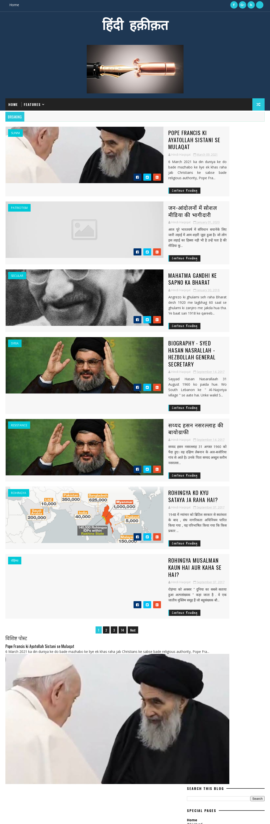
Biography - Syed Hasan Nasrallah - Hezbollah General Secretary (124, 319)
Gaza (222, 489)
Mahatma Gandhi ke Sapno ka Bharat (125, 254)
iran (210, 558)
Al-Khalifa (211, 446)
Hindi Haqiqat (204, 214)
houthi (195, 558)
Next (109, 564)
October (193, 329)
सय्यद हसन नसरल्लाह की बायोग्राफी (118, 378)
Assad (194, 463)
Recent (206, 253)
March (192, 282)
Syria (15, 316)
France (194, 489)
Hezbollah (197, 498)
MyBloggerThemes (55, 815)
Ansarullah (199, 455)
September (195, 300)
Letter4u (216, 541)
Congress (197, 472)
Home (14, 4)
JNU (223, 523)
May (190, 311)
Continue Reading (95, 175)
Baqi (237, 463)
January (193, 288)
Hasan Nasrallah (246, 489)
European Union (223, 480)
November (195, 370)
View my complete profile (207, 220)
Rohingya (18, 441)
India (193, 506)
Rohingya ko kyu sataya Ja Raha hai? (125, 440)
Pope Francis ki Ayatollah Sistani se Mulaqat (125, 133)
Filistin (248, 480)
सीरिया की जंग (212, 729)
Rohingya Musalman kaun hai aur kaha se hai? (128, 505)
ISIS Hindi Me (197, 168)
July (189, 305)
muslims (196, 566)
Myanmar (236, 541)
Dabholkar (219, 472)
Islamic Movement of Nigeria (212, 515)
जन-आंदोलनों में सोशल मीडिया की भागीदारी (125, 192)
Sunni (15, 130)
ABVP (192, 446)
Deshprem (197, 480)
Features (32, 102)
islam (225, 558)
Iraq (226, 506)
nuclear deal (219, 566)
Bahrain (221, 463)
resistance (19, 379)
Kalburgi (240, 523)
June (190, 399)
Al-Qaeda (232, 446)
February (194, 352)
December (195, 323)
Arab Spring (224, 455)
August (192, 387)
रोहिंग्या (14, 502)
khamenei (242, 558)
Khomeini (235, 532)
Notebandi (197, 549)
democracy (239, 549)
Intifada (210, 506)
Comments (245, 253)
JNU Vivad (194, 164)
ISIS (215, 498)
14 (98, 564)
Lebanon (196, 541)
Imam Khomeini (235, 498)
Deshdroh (242, 472)
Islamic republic (202, 523)
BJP (207, 463)
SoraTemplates (30, 815)
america (218, 549)
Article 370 (248, 455)
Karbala (195, 532)
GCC (209, 489)
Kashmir (214, 532)
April (190, 410)
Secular (17, 254)
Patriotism (19, 193)
